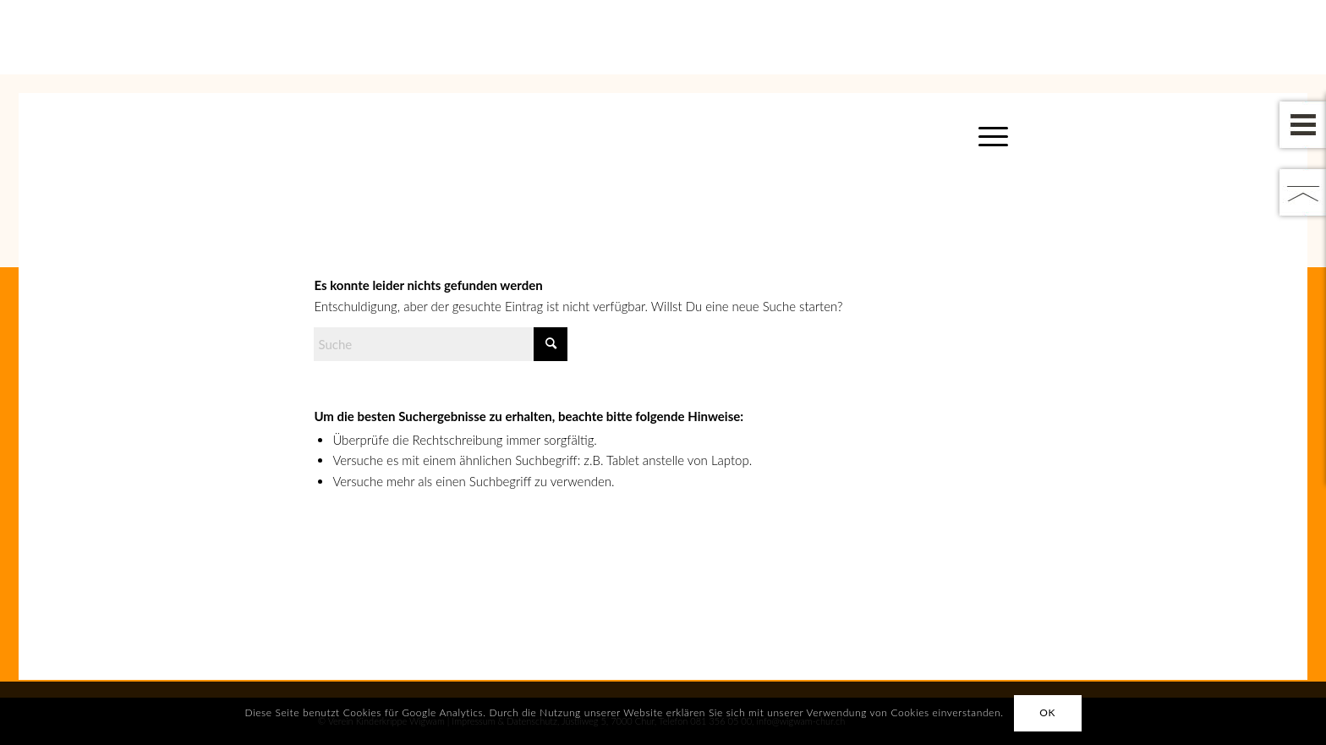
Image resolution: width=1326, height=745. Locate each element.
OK (1047, 712)
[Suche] (440, 344)
